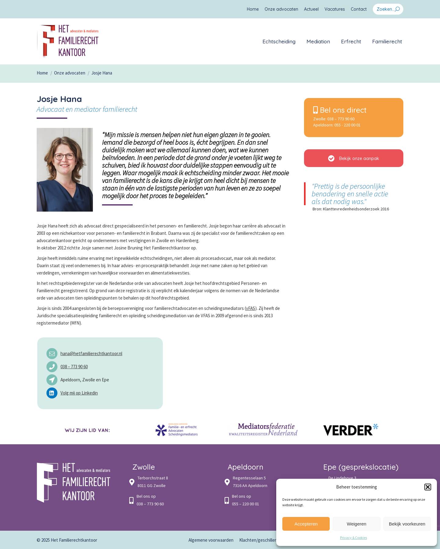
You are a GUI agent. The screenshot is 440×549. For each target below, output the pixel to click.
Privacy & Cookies (353, 537)
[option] (89, 429)
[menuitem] (253, 9)
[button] (428, 487)
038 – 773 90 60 (74, 366)
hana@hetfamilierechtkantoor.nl (91, 353)
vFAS (250, 308)
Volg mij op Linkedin (79, 393)
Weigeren (356, 523)
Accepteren (306, 523)
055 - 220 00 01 (347, 125)
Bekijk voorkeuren (407, 523)
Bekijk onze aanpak (353, 158)
